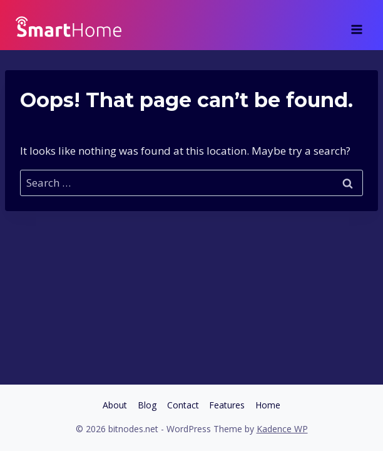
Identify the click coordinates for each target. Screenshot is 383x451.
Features (227, 405)
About (115, 405)
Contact (183, 405)
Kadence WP (282, 429)
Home (267, 405)
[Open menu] (356, 25)
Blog (147, 405)
